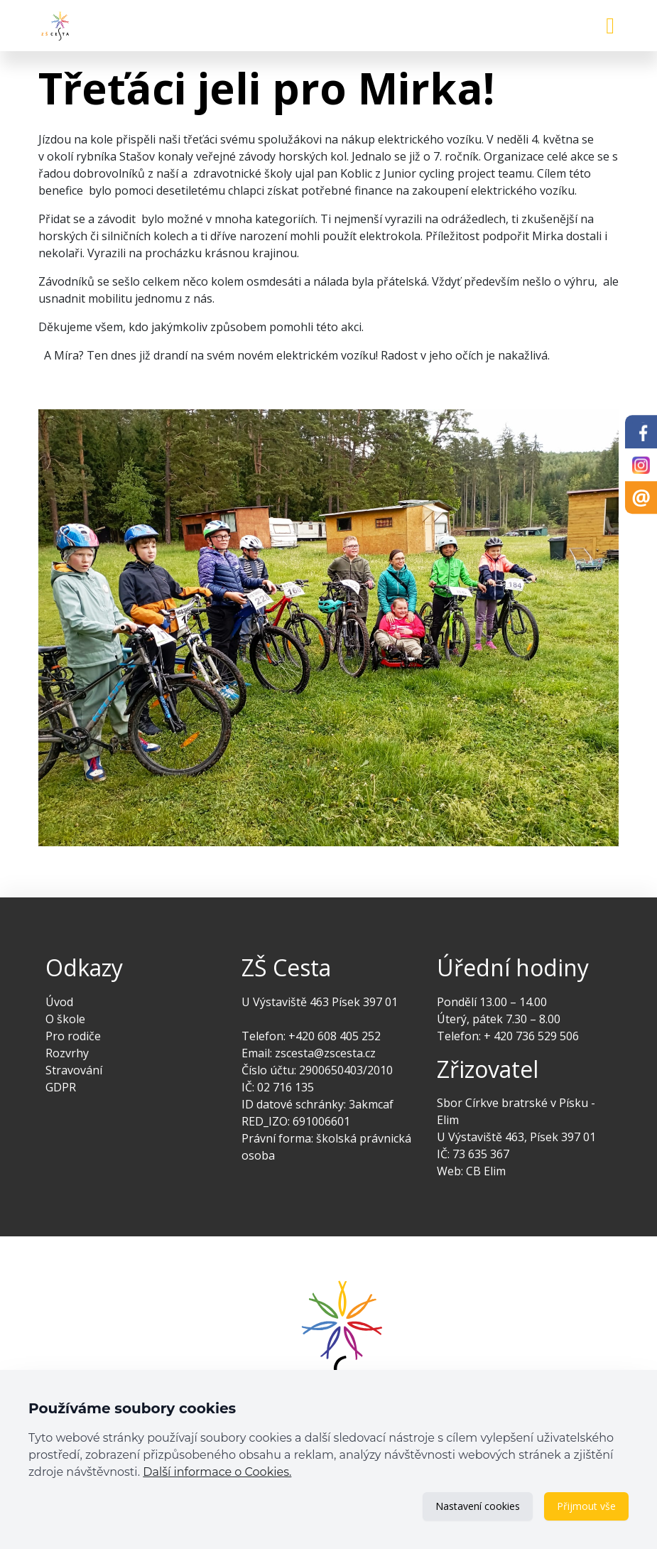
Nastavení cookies (477, 1506)
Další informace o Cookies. (217, 1472)
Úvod (59, 1002)
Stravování (73, 1070)
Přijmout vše (586, 1506)
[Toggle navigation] (610, 25)
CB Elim (486, 1171)
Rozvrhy (67, 1053)
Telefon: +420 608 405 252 (311, 1036)
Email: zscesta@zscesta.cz (308, 1053)
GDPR (60, 1087)
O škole (65, 1019)
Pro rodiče (73, 1036)
